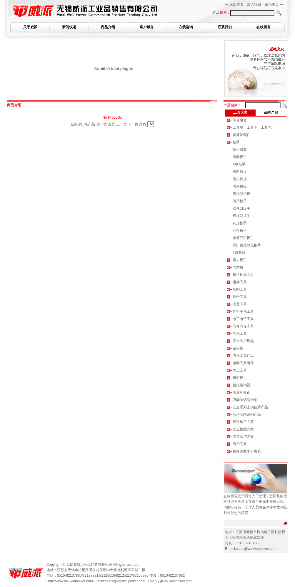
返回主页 (236, 4)
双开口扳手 (241, 208)
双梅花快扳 (241, 194)
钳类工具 (240, 282)
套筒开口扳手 (243, 238)
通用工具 (240, 444)
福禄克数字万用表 (247, 451)
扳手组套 (240, 149)
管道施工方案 (243, 422)
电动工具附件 (243, 363)
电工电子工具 (243, 319)
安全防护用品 (243, 341)
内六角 (238, 267)
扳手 (236, 142)
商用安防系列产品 (247, 414)
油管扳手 (240, 230)
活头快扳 (240, 179)
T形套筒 (239, 253)
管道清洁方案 (243, 437)
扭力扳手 (240, 260)
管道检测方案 (243, 429)
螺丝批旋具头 (243, 275)
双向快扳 (240, 172)
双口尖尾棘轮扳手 (247, 245)
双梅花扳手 (241, 216)
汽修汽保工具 (243, 326)
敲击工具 (240, 297)
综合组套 (240, 120)
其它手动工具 (243, 311)
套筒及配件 (241, 135)
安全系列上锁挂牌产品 (250, 407)
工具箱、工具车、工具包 (252, 127)
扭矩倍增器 (241, 385)
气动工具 (240, 333)
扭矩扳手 (240, 378)
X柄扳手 (239, 164)
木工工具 (240, 370)
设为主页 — (274, 4)
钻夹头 (238, 348)
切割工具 (240, 289)
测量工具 (240, 304)
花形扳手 (240, 223)
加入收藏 (254, 4)
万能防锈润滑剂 (245, 400)
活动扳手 (240, 157)
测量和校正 (241, 392)
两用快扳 (240, 186)
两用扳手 (240, 201)
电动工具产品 (243, 356)
